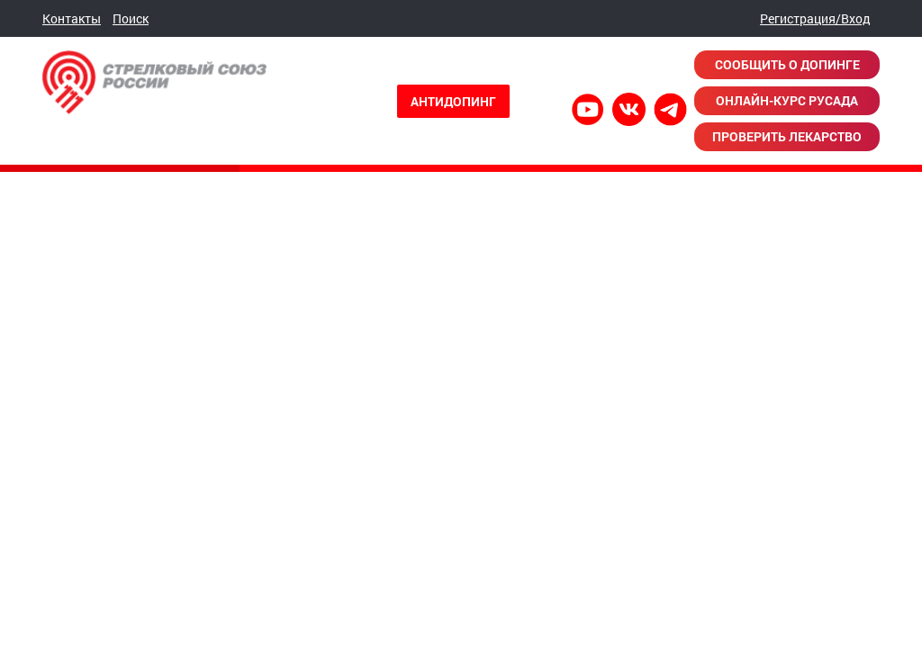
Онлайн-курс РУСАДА (787, 100)
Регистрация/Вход (815, 18)
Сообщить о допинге (787, 64)
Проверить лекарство (787, 136)
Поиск (131, 18)
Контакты (71, 18)
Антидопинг (453, 101)
